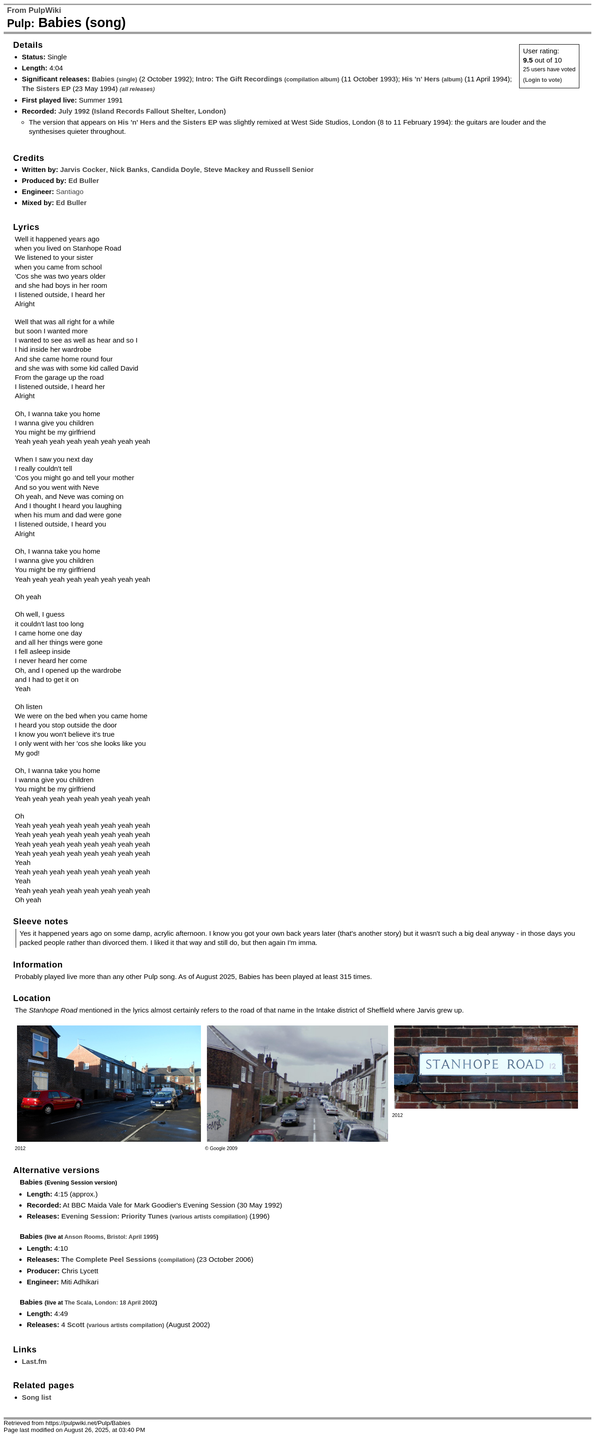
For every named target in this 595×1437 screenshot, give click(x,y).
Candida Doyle (175, 169)
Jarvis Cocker (83, 169)
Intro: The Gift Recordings (267, 79)
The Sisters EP (46, 88)
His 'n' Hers (432, 79)
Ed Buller (84, 180)
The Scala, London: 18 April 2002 (109, 1303)
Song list (36, 1397)
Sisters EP (200, 122)
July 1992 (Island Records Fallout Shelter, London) (142, 111)
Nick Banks (129, 169)
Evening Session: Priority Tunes (154, 1216)
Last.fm (34, 1361)
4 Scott (112, 1324)
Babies (114, 79)
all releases (137, 89)
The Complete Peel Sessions (128, 1259)
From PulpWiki (34, 10)
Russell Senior (289, 169)
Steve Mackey (227, 169)
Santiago (70, 191)
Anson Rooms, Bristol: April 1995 (110, 1237)
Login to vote (542, 80)
